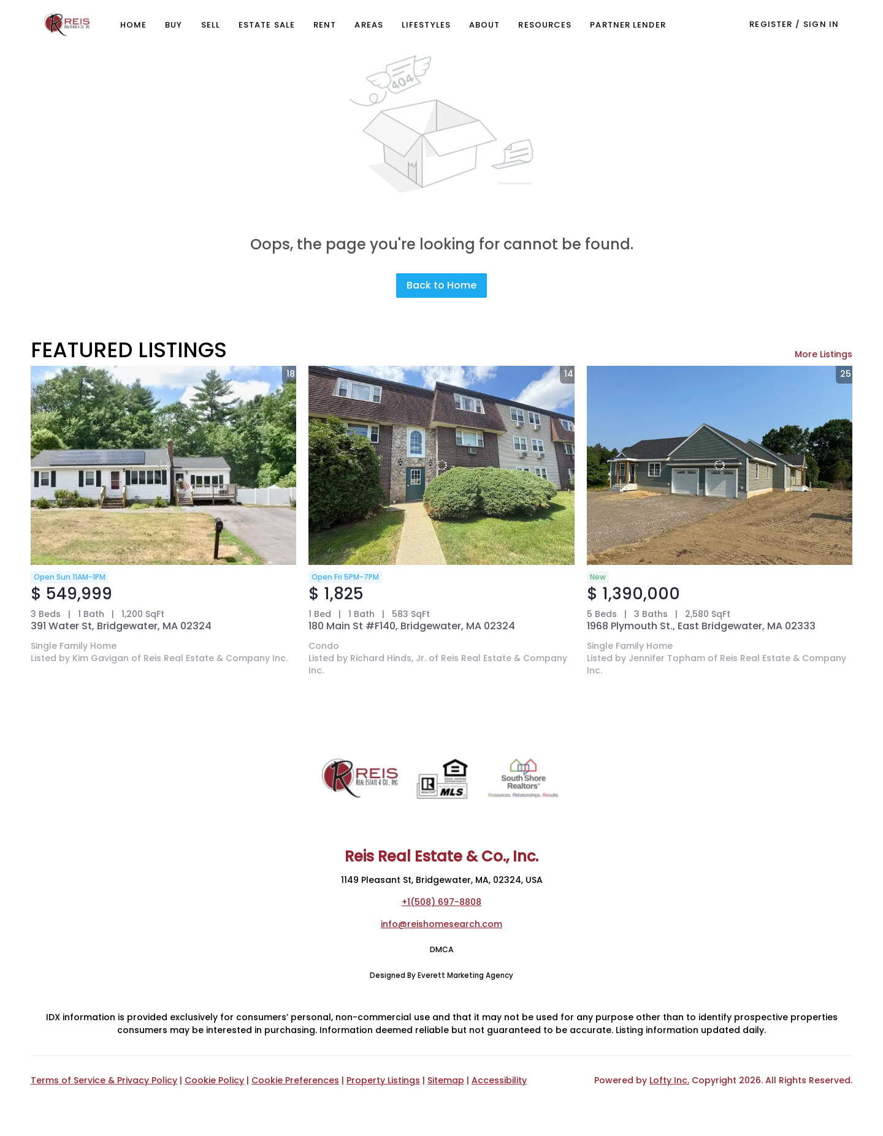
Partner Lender (627, 25)
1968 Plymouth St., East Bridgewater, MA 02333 (701, 626)
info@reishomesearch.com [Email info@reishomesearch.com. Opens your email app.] (441, 924)
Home (133, 25)
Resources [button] (544, 25)
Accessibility (499, 1080)
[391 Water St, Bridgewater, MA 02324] (163, 465)
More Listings (823, 354)
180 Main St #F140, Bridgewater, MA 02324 (411, 626)
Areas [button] (368, 25)
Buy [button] (173, 25)
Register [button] (770, 24)
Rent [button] (324, 25)
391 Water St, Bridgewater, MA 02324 (121, 626)
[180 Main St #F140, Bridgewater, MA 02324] (441, 465)
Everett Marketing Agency (465, 975)
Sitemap (445, 1080)
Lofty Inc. (669, 1080)
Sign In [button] (821, 24)
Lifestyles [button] (426, 25)
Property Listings (383, 1080)
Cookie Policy (214, 1080)
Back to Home (441, 285)
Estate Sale (267, 25)
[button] (67, 24)
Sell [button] (210, 25)
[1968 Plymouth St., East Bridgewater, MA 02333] (719, 465)
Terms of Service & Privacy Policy (104, 1080)
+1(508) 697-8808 (441, 902)
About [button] (484, 25)
